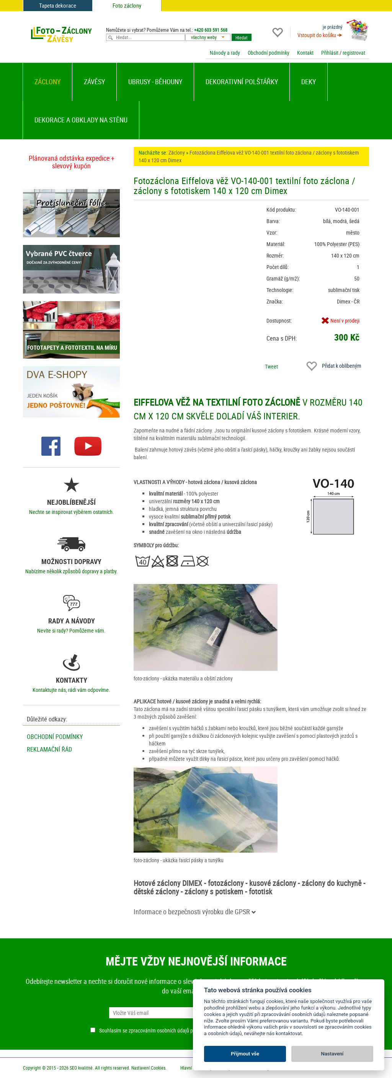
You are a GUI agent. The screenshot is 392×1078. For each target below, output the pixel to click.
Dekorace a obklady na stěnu (80, 119)
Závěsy (94, 81)
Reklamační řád (49, 749)
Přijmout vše (245, 1054)
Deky (308, 81)
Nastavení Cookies (148, 1068)
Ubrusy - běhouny (155, 81)
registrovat (354, 52)
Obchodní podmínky (268, 52)
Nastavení (332, 1054)
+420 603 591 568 (210, 30)
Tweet (271, 366)
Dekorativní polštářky (242, 81)
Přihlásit (329, 52)
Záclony (47, 81)
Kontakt (305, 52)
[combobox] (209, 37)
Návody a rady (225, 52)
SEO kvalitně (81, 1068)
